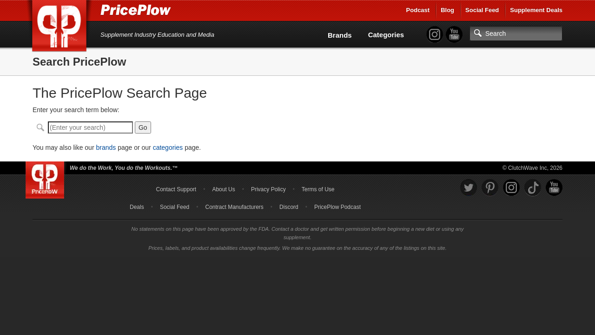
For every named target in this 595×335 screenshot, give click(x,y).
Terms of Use (318, 189)
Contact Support (176, 189)
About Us (223, 189)
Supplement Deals (536, 10)
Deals (137, 207)
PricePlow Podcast (337, 207)
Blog (447, 10)
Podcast (418, 10)
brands (106, 147)
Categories (386, 35)
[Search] (515, 33)
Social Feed (482, 10)
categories (168, 147)
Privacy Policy (268, 189)
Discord (288, 207)
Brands (340, 35)
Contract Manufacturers (234, 207)
